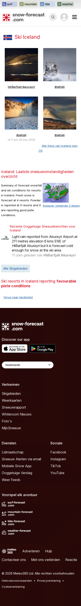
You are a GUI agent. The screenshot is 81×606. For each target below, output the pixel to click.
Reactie (71, 560)
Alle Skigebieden (15, 268)
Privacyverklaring (48, 580)
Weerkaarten (12, 400)
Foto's (7, 421)
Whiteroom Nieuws (17, 414)
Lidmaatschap (13, 452)
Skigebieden (11, 393)
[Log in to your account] (64, 17)
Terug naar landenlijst (18, 297)
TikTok (55, 466)
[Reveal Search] (53, 17)
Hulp (48, 551)
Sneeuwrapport (14, 407)
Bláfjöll (60, 87)
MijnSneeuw (11, 428)
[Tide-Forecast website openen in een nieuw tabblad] (47, 4)
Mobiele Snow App (17, 466)
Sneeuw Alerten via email (21, 459)
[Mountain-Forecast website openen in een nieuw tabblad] (28, 4)
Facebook (58, 452)
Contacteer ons (14, 560)
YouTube (57, 473)
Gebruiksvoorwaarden (17, 580)
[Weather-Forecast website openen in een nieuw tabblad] (65, 4)
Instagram (58, 459)
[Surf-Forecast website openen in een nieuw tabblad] (9, 4)
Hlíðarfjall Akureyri (21, 87)
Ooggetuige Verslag (17, 473)
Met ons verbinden (45, 560)
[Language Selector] (28, 365)
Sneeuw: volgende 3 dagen (61, 205)
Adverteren (31, 551)
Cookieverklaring (13, 586)
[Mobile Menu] (74, 17)
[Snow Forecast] (23, 17)
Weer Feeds (11, 480)
